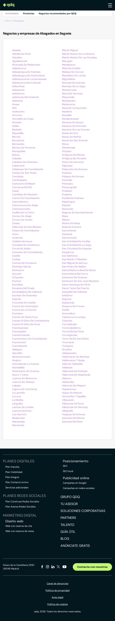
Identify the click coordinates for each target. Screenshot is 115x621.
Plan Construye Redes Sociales (22, 501)
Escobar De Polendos (24, 295)
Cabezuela (18, 165)
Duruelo (16, 273)
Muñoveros (68, 104)
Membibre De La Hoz (74, 75)
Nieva (65, 144)
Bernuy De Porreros (23, 147)
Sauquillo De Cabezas (74, 291)
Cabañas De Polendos (25, 162)
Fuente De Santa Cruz (25, 317)
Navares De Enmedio (74, 126)
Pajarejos (67, 165)
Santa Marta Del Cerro (75, 273)
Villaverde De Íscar (73, 403)
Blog (64, 538)
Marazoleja (18, 421)
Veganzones (69, 389)
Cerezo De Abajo (22, 216)
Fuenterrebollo (21, 335)
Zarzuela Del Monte (73, 418)
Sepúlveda (68, 302)
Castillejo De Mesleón (24, 194)
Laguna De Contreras (24, 389)
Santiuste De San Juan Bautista (80, 281)
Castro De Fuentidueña (25, 198)
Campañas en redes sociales (78, 488)
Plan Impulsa (12, 466)
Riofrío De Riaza (71, 223)
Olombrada (68, 147)
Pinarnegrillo (69, 187)
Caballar (17, 158)
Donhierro (18, 270)
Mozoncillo (68, 97)
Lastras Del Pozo (22, 410)
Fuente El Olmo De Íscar (26, 324)
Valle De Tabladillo (72, 363)
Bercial (16, 136)
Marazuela (18, 425)
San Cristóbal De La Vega (76, 245)
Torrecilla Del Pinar (73, 331)
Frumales (17, 313)
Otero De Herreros (73, 162)
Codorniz (17, 237)
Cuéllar (16, 259)
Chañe (16, 223)
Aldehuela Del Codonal (25, 97)
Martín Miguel (70, 50)
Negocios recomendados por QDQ (57, 13)
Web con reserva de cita (18, 526)
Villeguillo (67, 410)
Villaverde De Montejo (75, 407)
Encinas (16, 281)
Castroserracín (21, 208)
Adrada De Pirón (21, 53)
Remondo (67, 208)
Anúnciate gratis (75, 545)
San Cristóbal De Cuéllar (76, 241)
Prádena (67, 194)
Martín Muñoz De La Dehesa (78, 53)
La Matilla (17, 400)
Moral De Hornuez (72, 93)
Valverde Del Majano (74, 385)
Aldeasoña (18, 89)
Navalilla (67, 115)
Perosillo (67, 180)
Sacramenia (69, 230)
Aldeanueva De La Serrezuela (29, 79)
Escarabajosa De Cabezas (27, 291)
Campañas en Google (74, 482)
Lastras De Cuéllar (23, 407)
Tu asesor (69, 504)
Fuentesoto (19, 342)
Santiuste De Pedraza (74, 277)
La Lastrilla (18, 392)
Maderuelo (18, 418)
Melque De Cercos (73, 71)
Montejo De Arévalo (73, 82)
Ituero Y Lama (20, 374)
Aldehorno (18, 93)
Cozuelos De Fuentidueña (27, 252)
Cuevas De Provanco (24, 263)
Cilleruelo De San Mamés (26, 226)
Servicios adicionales (16, 487)
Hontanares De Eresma (25, 371)
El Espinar (17, 277)
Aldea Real (18, 86)
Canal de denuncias (57, 583)
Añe (14, 108)
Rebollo (66, 205)
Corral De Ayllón (21, 248)
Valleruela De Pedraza (74, 371)
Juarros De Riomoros (24, 378)
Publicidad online (76, 478)
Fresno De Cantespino (25, 306)
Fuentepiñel (19, 331)
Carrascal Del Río (22, 187)
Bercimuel (18, 140)
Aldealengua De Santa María (28, 75)
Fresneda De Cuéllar (24, 302)
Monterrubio (69, 89)
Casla (15, 190)
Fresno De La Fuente (24, 309)
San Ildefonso (70, 255)
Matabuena (68, 64)
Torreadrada (69, 324)
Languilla (17, 403)
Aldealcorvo (19, 68)
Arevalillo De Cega (22, 118)
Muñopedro (69, 100)
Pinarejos (67, 183)
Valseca (66, 378)
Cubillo (16, 255)
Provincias (28, 13)
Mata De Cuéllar (71, 68)
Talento (67, 525)
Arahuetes (18, 111)
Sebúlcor (67, 295)
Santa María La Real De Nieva (79, 270)
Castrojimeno (20, 201)
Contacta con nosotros (92, 567)
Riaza (65, 216)
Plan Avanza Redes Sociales (20, 506)
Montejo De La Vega (73, 86)
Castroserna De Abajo (25, 205)
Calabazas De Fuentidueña (27, 169)
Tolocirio (67, 320)
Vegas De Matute (72, 392)
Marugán (67, 61)
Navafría (67, 111)
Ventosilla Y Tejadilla (74, 396)
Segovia (66, 299)
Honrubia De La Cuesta (25, 363)
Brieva (15, 154)
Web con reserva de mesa (19, 531)
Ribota (65, 219)
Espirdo (16, 299)
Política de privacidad (57, 590)
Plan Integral (12, 477)
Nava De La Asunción (74, 108)
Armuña (16, 122)
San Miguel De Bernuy (75, 263)
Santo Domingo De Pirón (76, 284)
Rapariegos (68, 201)
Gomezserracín (21, 356)
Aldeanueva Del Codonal (26, 82)
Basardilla (17, 133)
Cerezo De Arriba (22, 219)
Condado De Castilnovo (26, 245)
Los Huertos (19, 414)
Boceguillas (19, 151)
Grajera (16, 360)
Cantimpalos (19, 180)
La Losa (16, 396)
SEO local (68, 471)
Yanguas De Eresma (73, 414)
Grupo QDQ (70, 497)
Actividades (12, 13)
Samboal (67, 234)
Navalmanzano (70, 118)
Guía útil (67, 532)
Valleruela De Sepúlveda (76, 374)
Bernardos (18, 144)
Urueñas (67, 349)
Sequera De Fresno (73, 306)
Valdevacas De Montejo (75, 356)
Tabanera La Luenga (74, 317)
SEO (65, 465)
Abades (16, 50)
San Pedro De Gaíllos (74, 266)
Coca (15, 234)
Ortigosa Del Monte (73, 154)
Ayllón (15, 126)
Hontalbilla (18, 367)
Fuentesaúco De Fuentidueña (29, 338)
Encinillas (17, 284)
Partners (68, 518)
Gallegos (17, 349)
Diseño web (14, 521)
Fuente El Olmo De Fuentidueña (30, 320)
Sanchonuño (69, 237)
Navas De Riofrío (71, 136)
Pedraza (66, 172)
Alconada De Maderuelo (26, 64)
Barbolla (17, 129)
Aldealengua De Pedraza (26, 71)
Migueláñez (68, 79)
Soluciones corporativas (82, 511)
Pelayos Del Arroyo (73, 176)
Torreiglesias (69, 335)
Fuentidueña (19, 345)
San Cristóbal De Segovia (76, 248)
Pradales (67, 190)
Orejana (66, 151)
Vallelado (67, 367)
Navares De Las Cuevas (76, 129)
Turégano (67, 345)
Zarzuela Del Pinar (72, 421)
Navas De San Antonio (75, 140)
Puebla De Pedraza (73, 198)
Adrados (17, 57)
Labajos (16, 385)
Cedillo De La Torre (23, 212)
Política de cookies (57, 604)
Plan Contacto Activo (16, 482)
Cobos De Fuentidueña (25, 230)
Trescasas (68, 342)
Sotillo (65, 309)
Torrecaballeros (71, 327)
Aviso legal (57, 597)
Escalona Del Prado (23, 288)
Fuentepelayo (20, 327)
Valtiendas (68, 382)
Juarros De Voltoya (23, 382)
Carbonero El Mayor (23, 183)
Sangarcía (68, 252)
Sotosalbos (68, 313)
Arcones (17, 115)
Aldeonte (17, 100)
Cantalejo (17, 176)
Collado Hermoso (22, 241)
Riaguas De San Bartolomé (77, 212)
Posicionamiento (75, 461)
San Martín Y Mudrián (74, 259)
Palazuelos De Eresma (74, 169)
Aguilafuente (19, 61)
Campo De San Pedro (24, 172)
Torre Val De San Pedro (75, 338)
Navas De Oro (70, 133)
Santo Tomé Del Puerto (75, 288)
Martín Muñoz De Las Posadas (79, 57)
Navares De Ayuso (72, 122)
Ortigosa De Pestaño (74, 158)
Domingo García (21, 266)
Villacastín (68, 400)
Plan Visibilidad (13, 472)
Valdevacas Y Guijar (73, 360)
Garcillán (17, 353)
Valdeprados (69, 353)
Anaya (15, 104)
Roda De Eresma (71, 226)
